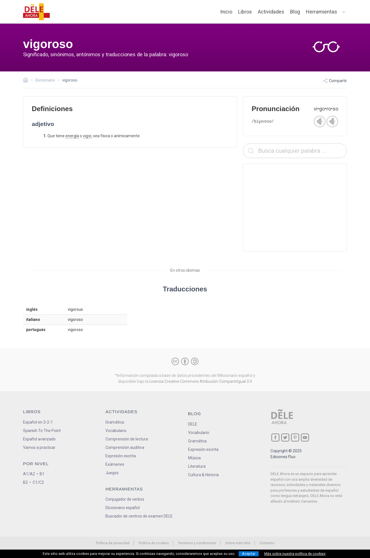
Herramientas (321, 12)
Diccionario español (122, 507)
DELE (192, 424)
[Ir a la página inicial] (27, 80)
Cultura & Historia (203, 474)
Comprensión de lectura (126, 439)
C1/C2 (38, 482)
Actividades (271, 12)
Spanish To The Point (42, 430)
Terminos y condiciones (197, 543)
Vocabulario (116, 430)
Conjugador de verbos (124, 499)
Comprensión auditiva (124, 447)
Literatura (197, 466)
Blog (295, 12)
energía (72, 136)
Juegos (112, 473)
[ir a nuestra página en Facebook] (275, 437)
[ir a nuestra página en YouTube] (305, 437)
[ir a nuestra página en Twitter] (285, 437)
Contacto (267, 543)
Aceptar (248, 554)
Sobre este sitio (238, 543)
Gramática (114, 422)
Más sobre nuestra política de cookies (295, 554)
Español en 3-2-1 (38, 422)
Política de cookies (154, 543)
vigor (87, 136)
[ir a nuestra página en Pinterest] (295, 437)
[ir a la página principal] (36, 11)
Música (194, 458)
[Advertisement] (295, 207)
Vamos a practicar (39, 447)
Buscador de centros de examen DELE (139, 516)
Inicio (226, 12)
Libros (245, 12)
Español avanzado (39, 439)
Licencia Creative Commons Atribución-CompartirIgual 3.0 (200, 381)
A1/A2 (29, 474)
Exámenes (114, 464)
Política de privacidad (113, 543)
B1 (42, 474)
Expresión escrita (120, 456)
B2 (25, 482)
